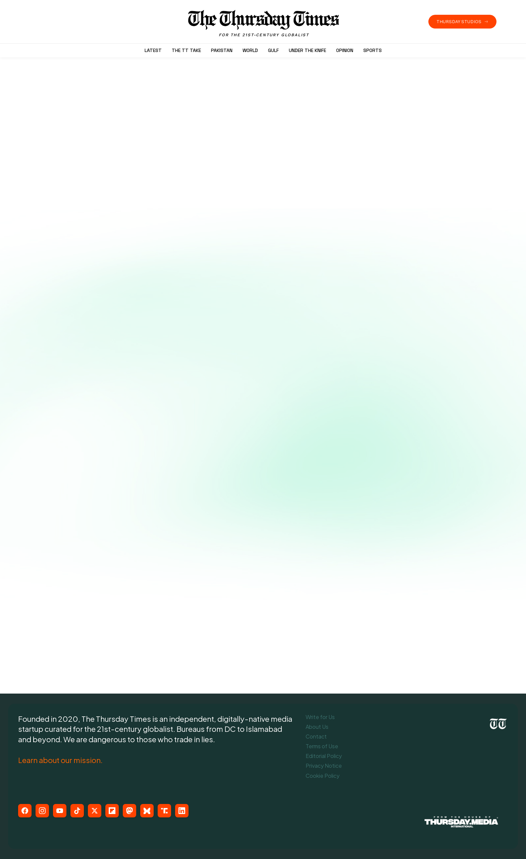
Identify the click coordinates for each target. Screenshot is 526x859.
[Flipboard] (112, 810)
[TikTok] (77, 810)
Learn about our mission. (60, 760)
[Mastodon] (129, 810)
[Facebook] (25, 810)
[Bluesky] (147, 810)
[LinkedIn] (182, 810)
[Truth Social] (164, 810)
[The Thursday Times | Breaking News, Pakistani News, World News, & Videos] (264, 23)
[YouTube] (59, 810)
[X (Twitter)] (94, 810)
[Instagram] (42, 810)
